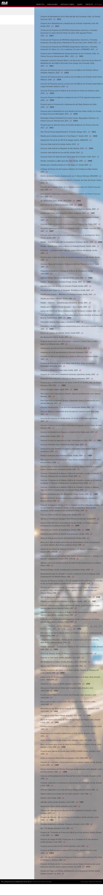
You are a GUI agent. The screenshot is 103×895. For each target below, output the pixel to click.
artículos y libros (67, 4)
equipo (79, 4)
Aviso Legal (84, 892)
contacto (89, 4)
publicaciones (52, 4)
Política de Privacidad (95, 892)
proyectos (40, 4)
